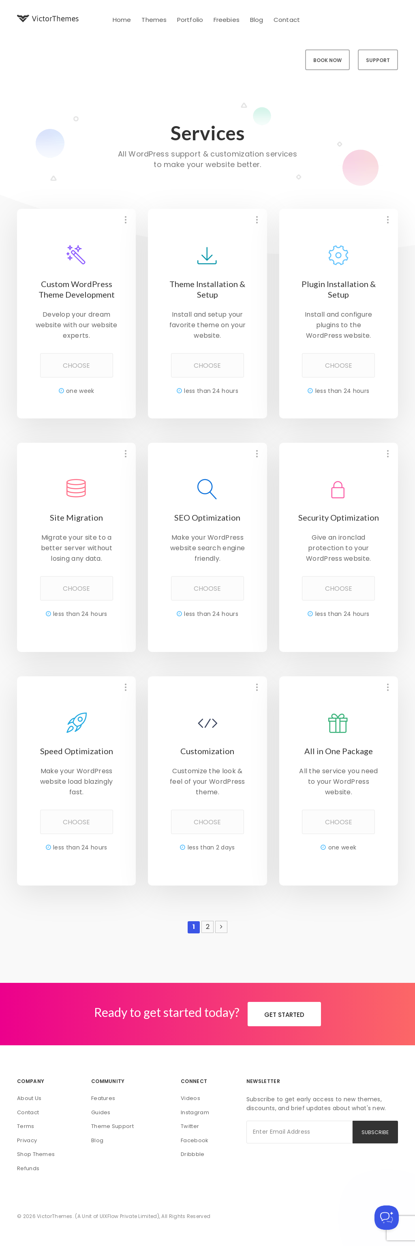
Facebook (194, 1140)
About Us (29, 1098)
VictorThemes (55, 1216)
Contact (287, 19)
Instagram (195, 1112)
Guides (101, 1112)
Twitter (190, 1126)
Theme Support (112, 1126)
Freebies (227, 19)
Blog (256, 19)
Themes (154, 19)
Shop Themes (36, 1154)
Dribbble (192, 1154)
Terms (25, 1126)
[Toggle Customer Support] (386, 1217)
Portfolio (190, 19)
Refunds (28, 1168)
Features (103, 1098)
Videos (190, 1098)
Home (122, 19)
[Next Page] (221, 927)
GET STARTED (284, 1014)
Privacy (27, 1140)
